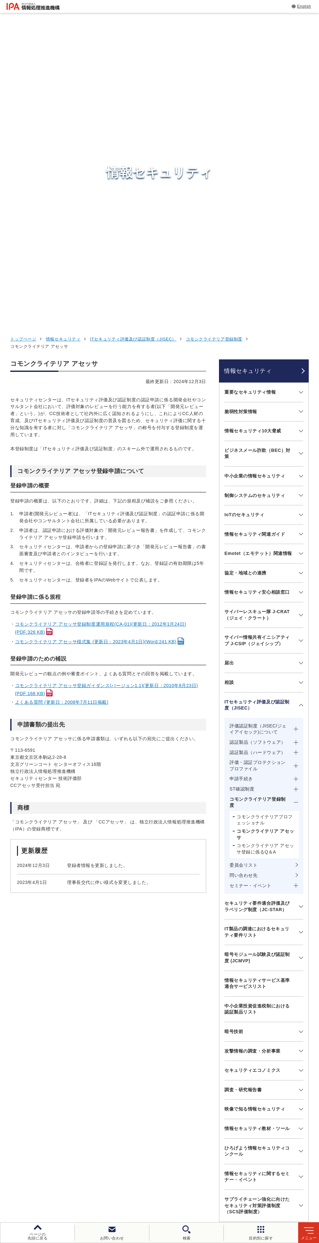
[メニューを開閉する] (300, 112)
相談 (229, 402)
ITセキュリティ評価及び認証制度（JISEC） (133, 59)
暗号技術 (233, 751)
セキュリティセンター (167, 1076)
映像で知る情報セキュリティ (254, 829)
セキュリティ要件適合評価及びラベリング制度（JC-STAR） (257, 626)
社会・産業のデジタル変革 (264, 1124)
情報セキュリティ (63, 59)
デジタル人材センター (167, 1138)
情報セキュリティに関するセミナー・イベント (257, 897)
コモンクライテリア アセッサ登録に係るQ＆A (265, 569)
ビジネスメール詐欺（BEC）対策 (257, 174)
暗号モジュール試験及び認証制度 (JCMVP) (257, 678)
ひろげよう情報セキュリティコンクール (257, 871)
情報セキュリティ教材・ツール (257, 848)
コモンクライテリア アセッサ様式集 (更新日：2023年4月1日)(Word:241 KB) (96, 362)
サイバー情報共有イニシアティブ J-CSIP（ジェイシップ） (257, 360)
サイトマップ (182, 1192)
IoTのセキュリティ (244, 234)
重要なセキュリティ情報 (250, 112)
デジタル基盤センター (167, 1126)
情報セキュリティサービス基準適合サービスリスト (257, 703)
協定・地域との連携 (245, 293)
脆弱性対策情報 (240, 131)
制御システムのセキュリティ (254, 215)
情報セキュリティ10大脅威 (252, 151)
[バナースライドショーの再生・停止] (177, 1042)
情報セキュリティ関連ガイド (254, 254)
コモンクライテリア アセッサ (265, 554)
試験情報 (240, 1092)
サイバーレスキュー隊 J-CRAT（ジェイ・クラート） (257, 335)
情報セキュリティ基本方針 (259, 1182)
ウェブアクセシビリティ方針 (188, 1182)
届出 (229, 383)
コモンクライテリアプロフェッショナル (265, 540)
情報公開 (104, 1192)
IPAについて (245, 1139)
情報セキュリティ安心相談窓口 (257, 312)
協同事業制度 (140, 1192)
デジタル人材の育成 (255, 1108)
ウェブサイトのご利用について (61, 1182)
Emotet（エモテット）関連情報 (258, 273)
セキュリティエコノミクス (252, 790)
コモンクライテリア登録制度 (214, 59)
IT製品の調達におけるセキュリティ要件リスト (257, 652)
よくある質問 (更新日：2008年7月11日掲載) (62, 422)
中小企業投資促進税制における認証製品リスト (257, 729)
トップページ (23, 59)
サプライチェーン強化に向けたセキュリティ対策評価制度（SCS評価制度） (257, 925)
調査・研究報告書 (243, 810)
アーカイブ (220, 1192)
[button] (10, 1009)
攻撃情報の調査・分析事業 (252, 771)
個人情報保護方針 (125, 1182)
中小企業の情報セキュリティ (254, 196)
